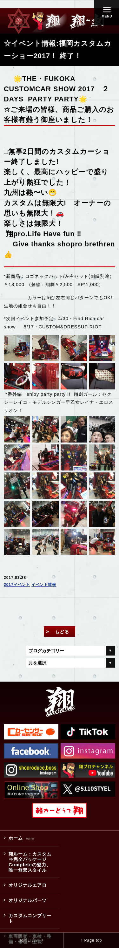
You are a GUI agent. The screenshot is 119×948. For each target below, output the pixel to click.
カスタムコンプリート (30, 918)
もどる (62, 631)
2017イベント (17, 584)
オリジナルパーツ (28, 900)
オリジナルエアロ (28, 885)
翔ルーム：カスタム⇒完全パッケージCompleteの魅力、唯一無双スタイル (30, 861)
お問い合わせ (31, 940)
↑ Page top (91, 940)
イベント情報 (43, 584)
